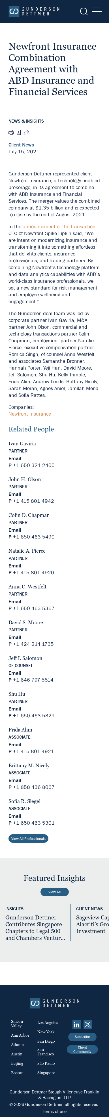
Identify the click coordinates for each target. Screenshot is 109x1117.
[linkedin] (76, 1024)
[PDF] (18, 133)
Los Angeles (47, 1022)
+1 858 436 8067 (34, 787)
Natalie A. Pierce (27, 551)
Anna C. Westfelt (27, 587)
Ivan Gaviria (22, 444)
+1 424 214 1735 (33, 644)
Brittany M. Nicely (29, 765)
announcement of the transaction (59, 226)
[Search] (83, 11)
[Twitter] (88, 1024)
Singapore (46, 1072)
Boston (17, 1072)
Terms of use (55, 1111)
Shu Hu (16, 694)
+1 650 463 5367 (34, 608)
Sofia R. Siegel (24, 801)
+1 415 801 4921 (33, 751)
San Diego (46, 1041)
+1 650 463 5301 (34, 823)
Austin (16, 1054)
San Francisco (45, 1051)
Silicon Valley (17, 1023)
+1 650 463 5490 (34, 537)
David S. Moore (25, 622)
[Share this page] (26, 133)
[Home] (33, 11)
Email (14, 458)
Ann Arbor (20, 1035)
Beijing (17, 1063)
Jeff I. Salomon (25, 658)
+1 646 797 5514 (33, 680)
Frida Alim (20, 730)
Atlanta (17, 1044)
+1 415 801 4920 (33, 572)
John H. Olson (24, 479)
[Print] (11, 133)
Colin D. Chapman (29, 515)
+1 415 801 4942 (33, 501)
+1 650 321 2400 (34, 465)
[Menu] (95, 11)
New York (46, 1032)
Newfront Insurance (29, 414)
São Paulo (46, 1063)
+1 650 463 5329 (34, 715)
